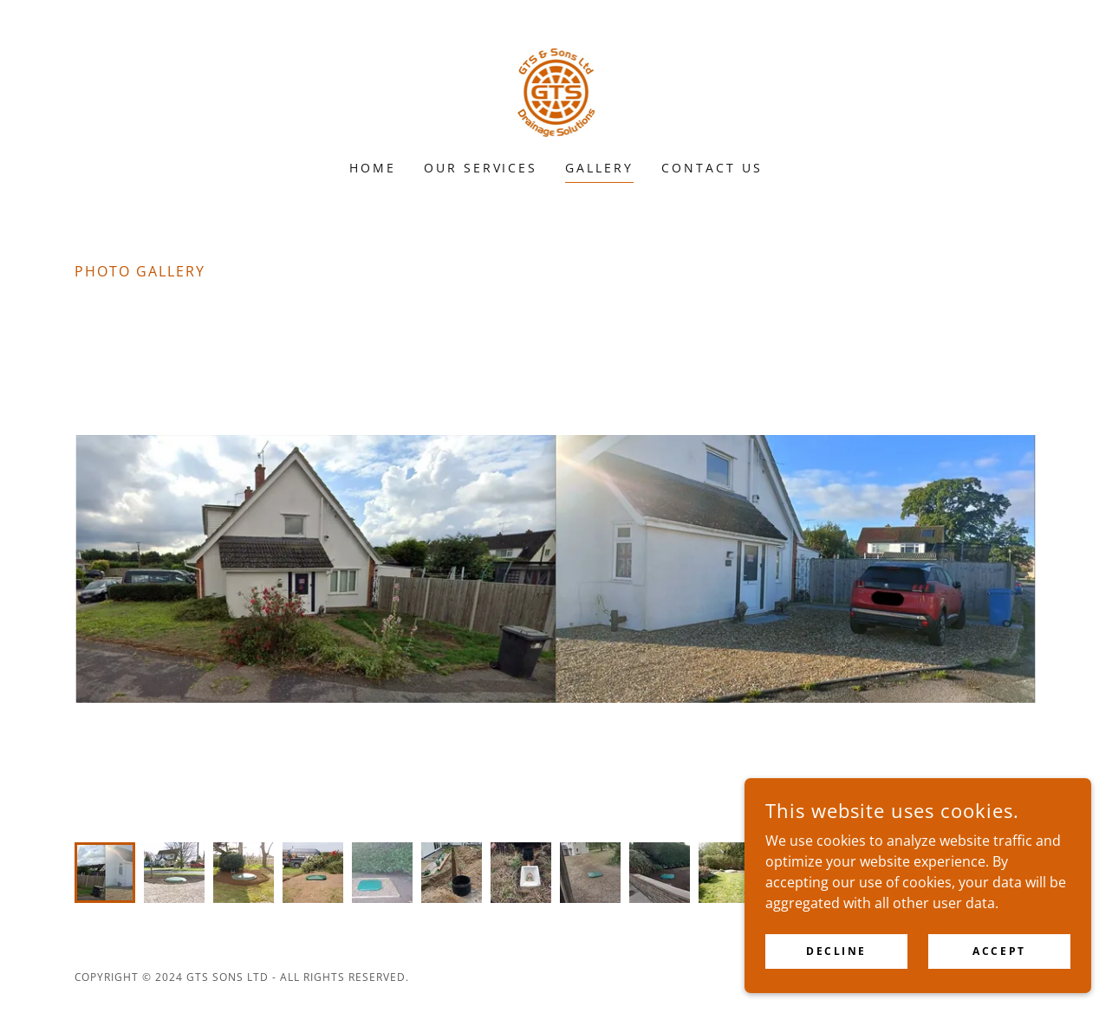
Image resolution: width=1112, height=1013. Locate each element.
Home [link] (372, 167)
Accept (998, 951)
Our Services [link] (481, 167)
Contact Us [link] (712, 167)
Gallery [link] (599, 167)
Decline (836, 951)
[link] (556, 91)
